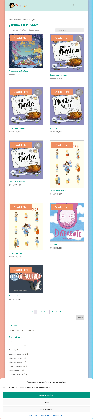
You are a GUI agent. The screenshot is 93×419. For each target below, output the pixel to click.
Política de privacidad (54, 415)
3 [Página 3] (38, 312)
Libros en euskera (16, 358)
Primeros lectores (16, 374)
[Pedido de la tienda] (69, 30)
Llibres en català (15, 366)
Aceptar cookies (46, 395)
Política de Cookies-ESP (37, 415)
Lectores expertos (16, 354)
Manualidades (14, 370)
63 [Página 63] (56, 312)
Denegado (46, 402)
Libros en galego (15, 362)
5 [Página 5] (44, 312)
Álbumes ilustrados (21, 20)
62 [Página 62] (52, 312)
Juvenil (12, 350)
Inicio (11, 20)
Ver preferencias (46, 409)
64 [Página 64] (60, 312)
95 (10, 342)
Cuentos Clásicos (16, 346)
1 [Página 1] (32, 312)
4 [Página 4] (41, 312)
